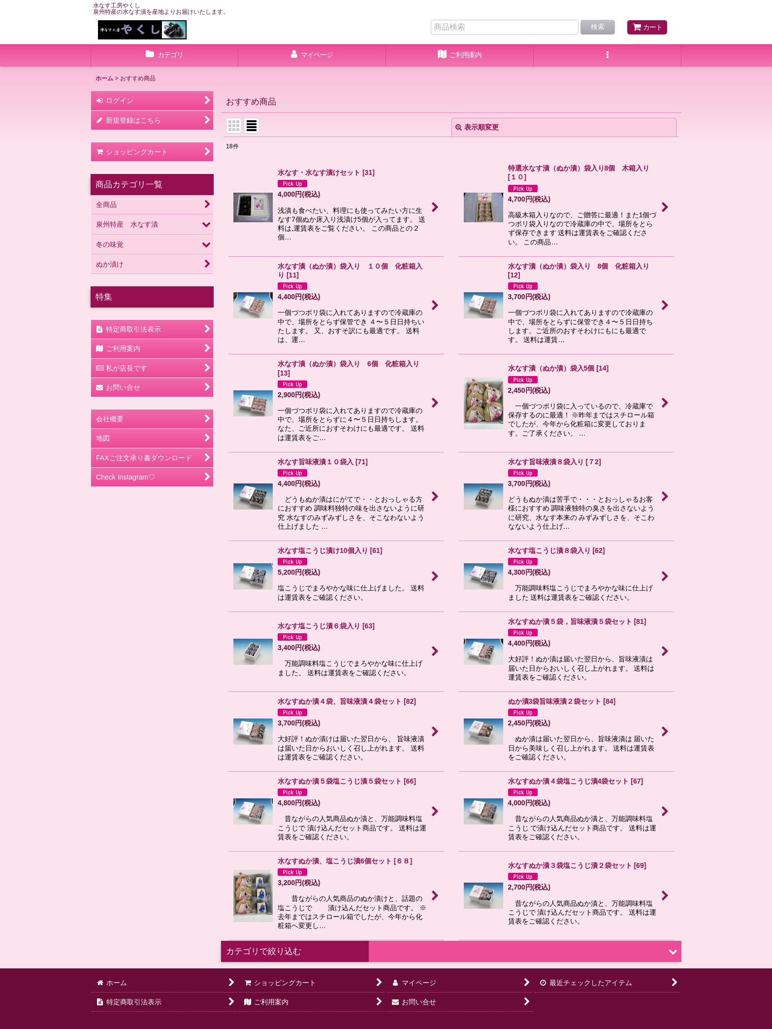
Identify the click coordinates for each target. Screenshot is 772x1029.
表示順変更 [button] (477, 127)
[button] (607, 56)
